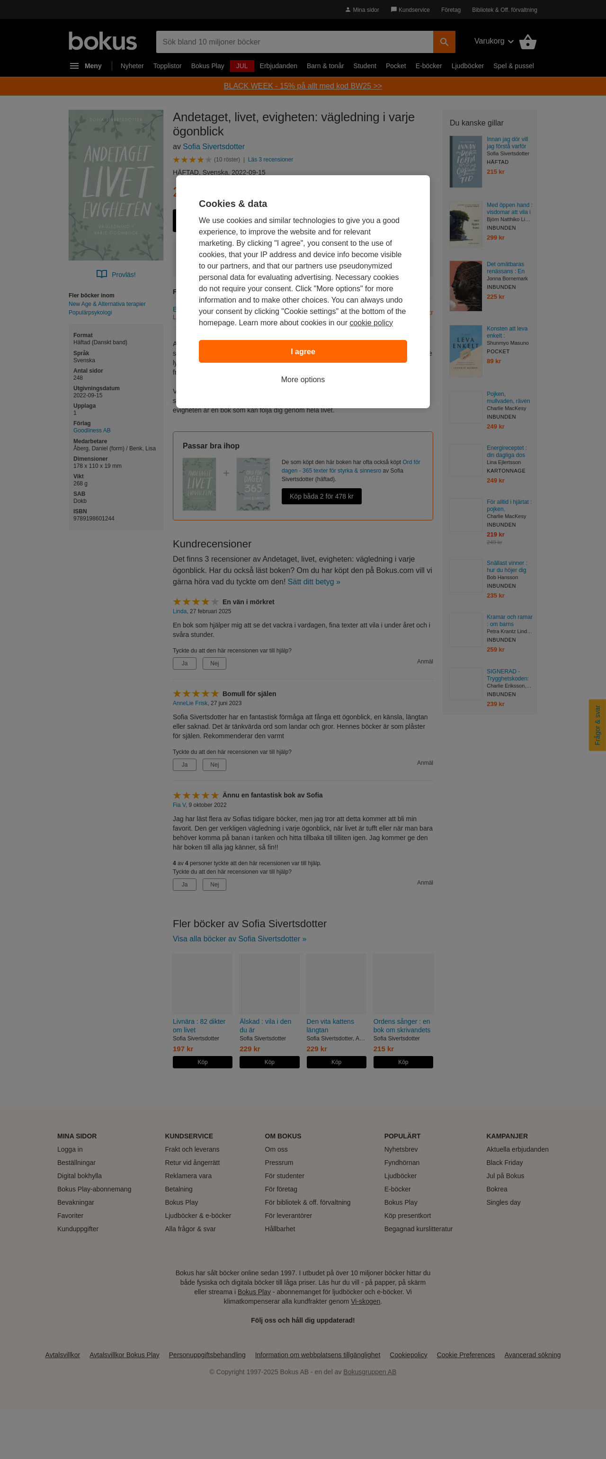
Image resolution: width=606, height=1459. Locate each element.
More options (303, 380)
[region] (303, 291)
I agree (303, 352)
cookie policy (371, 323)
